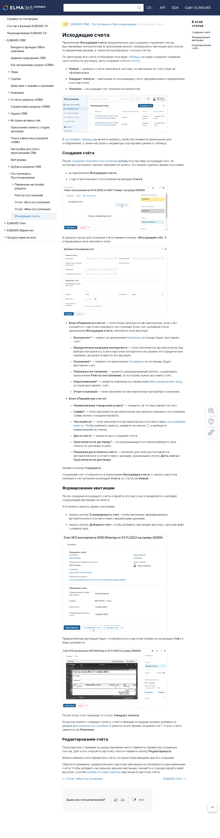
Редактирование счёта (201, 47)
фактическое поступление (91, 725)
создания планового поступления (94, 161)
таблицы (134, 56)
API (162, 8)
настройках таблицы (79, 139)
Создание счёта (202, 32)
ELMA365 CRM (79, 24)
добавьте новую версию (104, 772)
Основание (136, 361)
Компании (133, 337)
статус (135, 60)
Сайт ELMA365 (198, 8)
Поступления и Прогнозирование (113, 24)
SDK (175, 8)
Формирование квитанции (201, 39)
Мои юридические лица (166, 381)
